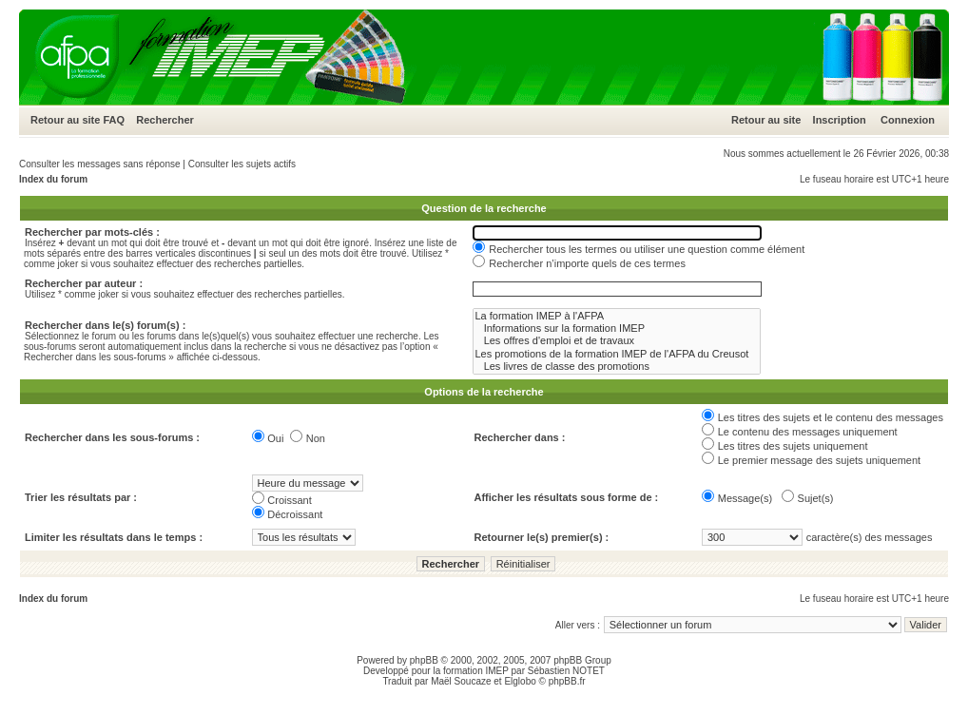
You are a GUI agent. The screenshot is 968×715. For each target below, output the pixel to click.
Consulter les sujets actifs (242, 164)
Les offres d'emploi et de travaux (616, 341)
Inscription (839, 120)
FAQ (114, 120)
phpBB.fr (567, 681)
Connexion (908, 120)
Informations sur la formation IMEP (616, 328)
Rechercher (165, 120)
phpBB (424, 660)
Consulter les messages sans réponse (100, 164)
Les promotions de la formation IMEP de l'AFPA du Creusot (616, 354)
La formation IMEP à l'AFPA (616, 316)
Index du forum (53, 179)
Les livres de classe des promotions (616, 366)
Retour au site (65, 120)
